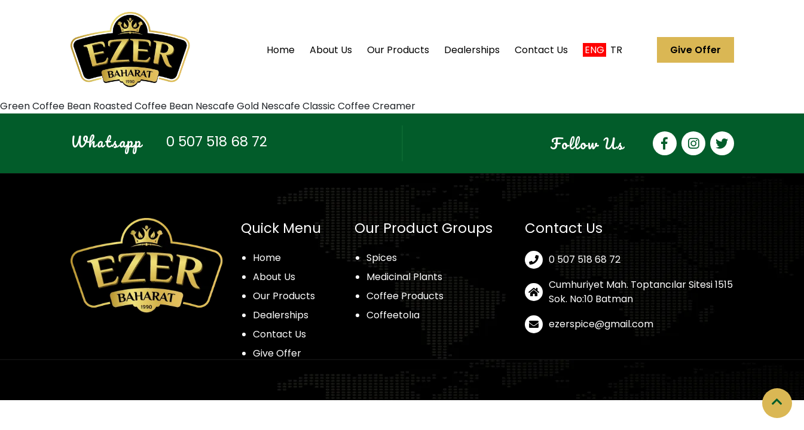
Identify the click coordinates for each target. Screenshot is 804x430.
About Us (331, 50)
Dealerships (472, 50)
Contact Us (541, 50)
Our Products (398, 50)
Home (281, 50)
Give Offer (695, 50)
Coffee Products (405, 296)
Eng (594, 50)
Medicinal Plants (404, 277)
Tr (616, 50)
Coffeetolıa (393, 315)
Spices (381, 258)
